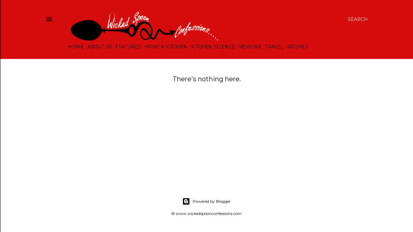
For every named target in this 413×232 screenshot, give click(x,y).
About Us (99, 47)
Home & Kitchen (165, 47)
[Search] (358, 19)
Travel (274, 47)
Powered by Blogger (206, 201)
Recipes (297, 47)
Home (76, 47)
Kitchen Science (213, 47)
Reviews (249, 47)
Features (128, 47)
